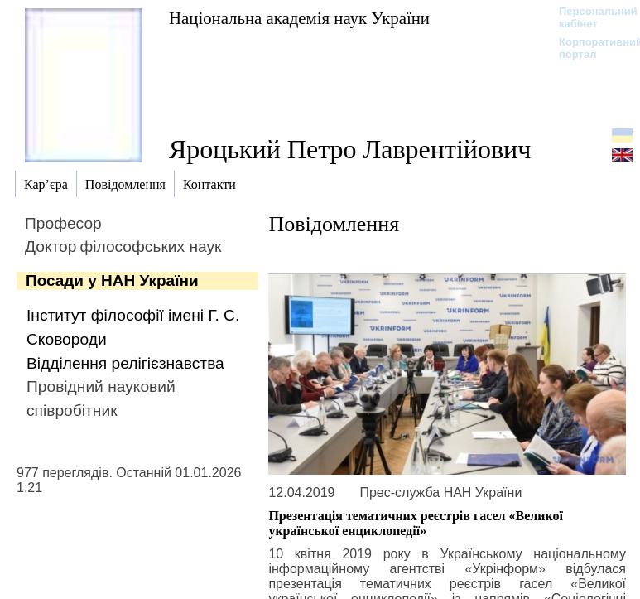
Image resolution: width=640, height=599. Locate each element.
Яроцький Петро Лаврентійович (350, 149)
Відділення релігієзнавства (125, 363)
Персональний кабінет (590, 17)
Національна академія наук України (299, 17)
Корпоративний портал (590, 48)
